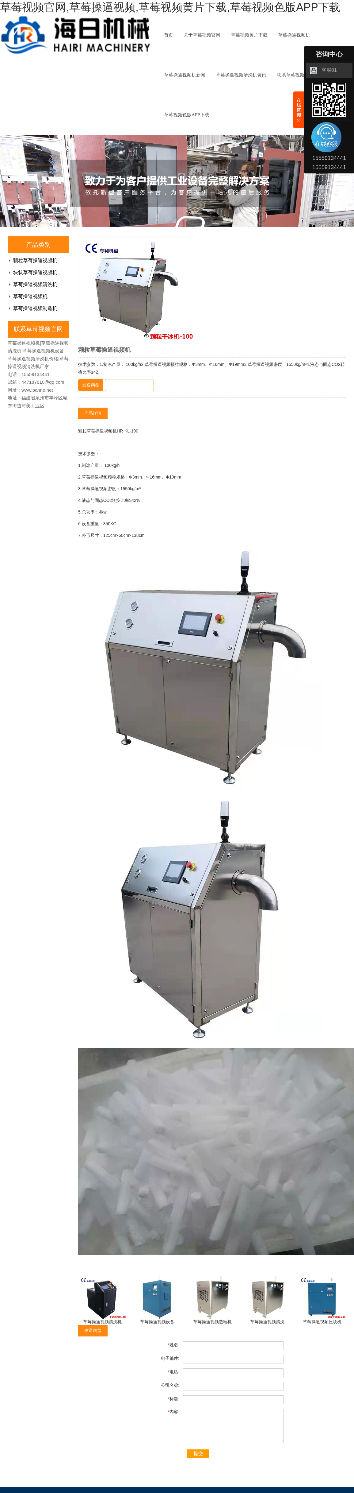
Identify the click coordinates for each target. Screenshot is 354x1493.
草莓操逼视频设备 (157, 1321)
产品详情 (92, 413)
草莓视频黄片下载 (249, 35)
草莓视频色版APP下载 (186, 114)
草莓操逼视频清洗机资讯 (241, 74)
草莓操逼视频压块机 (322, 1321)
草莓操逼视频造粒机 (212, 1321)
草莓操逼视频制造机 (35, 308)
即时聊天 (129, 384)
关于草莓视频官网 (202, 35)
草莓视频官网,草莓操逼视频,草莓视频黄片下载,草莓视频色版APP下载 (170, 7)
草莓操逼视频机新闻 (184, 74)
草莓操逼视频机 (294, 35)
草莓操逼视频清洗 (267, 1321)
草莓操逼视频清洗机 (35, 284)
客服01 (323, 70)
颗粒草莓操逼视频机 (35, 260)
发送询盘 (90, 384)
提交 (198, 1453)
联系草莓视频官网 (295, 74)
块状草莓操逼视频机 (35, 272)
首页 (168, 35)
